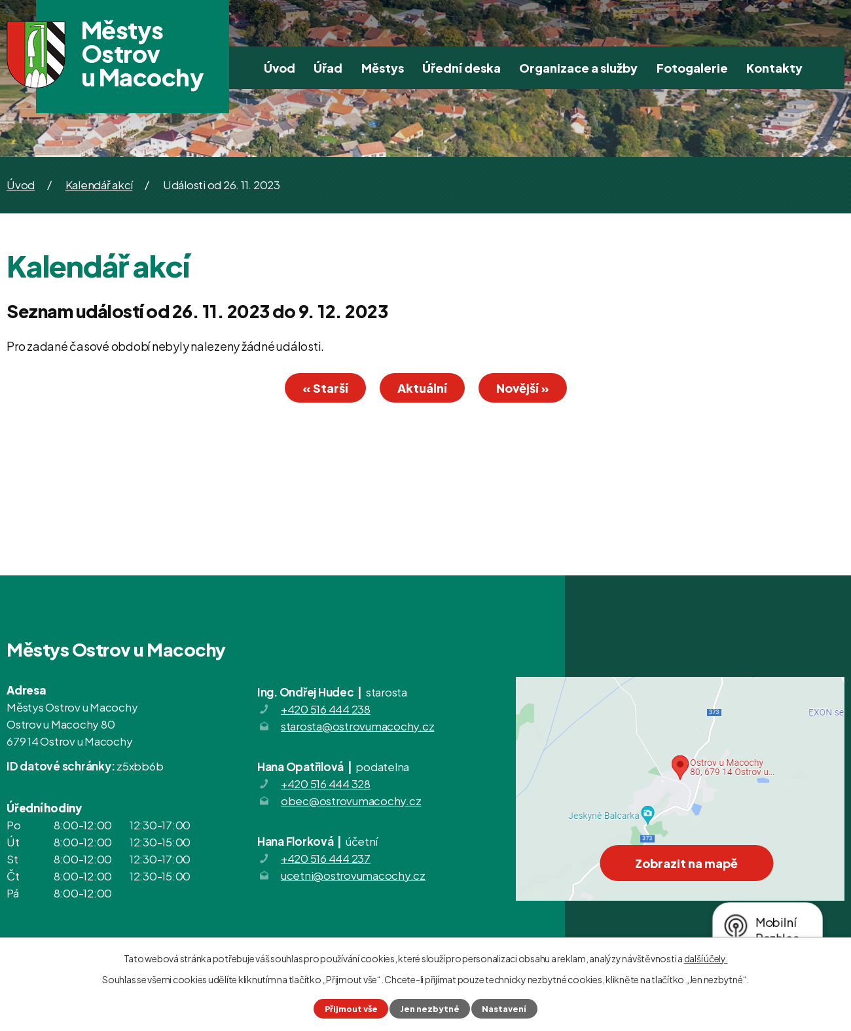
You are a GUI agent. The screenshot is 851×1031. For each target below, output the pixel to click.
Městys (382, 67)
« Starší (325, 387)
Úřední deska (461, 67)
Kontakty (774, 67)
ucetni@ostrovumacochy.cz (353, 875)
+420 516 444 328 (326, 783)
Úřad (328, 67)
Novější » (522, 387)
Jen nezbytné (430, 1009)
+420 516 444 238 (326, 709)
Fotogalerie (692, 67)
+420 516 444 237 (326, 858)
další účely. (706, 958)
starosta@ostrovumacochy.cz (358, 726)
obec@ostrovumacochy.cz (351, 800)
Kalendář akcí (99, 184)
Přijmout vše (351, 1009)
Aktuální (422, 387)
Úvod (279, 67)
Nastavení (504, 1009)
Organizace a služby (578, 67)
